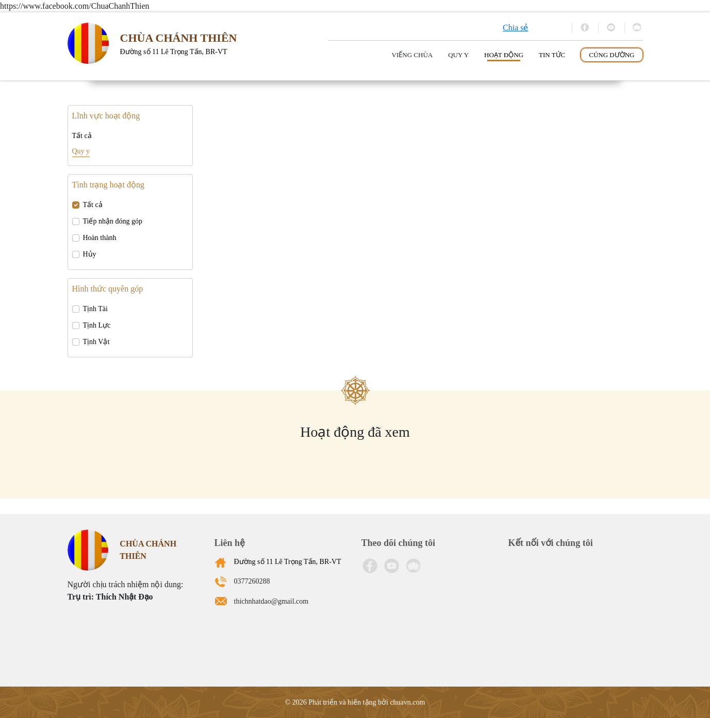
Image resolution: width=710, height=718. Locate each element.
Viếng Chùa (412, 55)
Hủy (89, 254)
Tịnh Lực (97, 325)
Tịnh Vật (96, 342)
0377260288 (252, 581)
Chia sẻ (515, 27)
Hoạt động (503, 55)
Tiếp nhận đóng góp (112, 221)
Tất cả (82, 136)
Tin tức (552, 55)
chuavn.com (407, 702)
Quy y (458, 55)
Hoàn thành (100, 238)
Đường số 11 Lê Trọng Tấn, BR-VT (287, 562)
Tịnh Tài (95, 309)
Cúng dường (611, 55)
